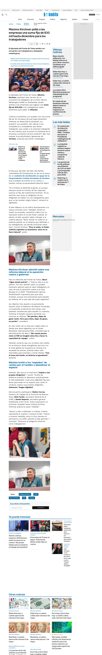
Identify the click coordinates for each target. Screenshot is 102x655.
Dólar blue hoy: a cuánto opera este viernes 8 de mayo (60, 73)
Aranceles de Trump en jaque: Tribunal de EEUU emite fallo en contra (40, 540)
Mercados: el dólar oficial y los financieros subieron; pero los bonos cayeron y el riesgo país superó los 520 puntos (61, 643)
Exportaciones (55, 10)
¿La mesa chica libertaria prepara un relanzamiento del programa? (61, 93)
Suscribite (41, 507)
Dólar (20, 19)
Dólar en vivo (15, 10)
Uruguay (85, 19)
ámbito (11, 24)
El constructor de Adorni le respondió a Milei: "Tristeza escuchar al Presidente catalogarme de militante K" (64, 133)
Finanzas (42, 19)
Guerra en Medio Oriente (87, 10)
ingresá (98, 14)
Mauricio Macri (14, 498)
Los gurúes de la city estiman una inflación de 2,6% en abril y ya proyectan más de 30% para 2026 (64, 168)
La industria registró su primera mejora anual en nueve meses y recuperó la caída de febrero (64, 151)
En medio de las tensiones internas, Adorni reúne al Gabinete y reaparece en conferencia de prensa (30, 65)
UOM (36, 494)
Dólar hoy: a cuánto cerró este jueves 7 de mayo (63, 181)
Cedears (72, 220)
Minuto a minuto (58, 634)
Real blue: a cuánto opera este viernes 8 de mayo (18, 639)
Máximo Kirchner (26, 24)
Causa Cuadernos (67, 10)
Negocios (63, 19)
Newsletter (98, 19)
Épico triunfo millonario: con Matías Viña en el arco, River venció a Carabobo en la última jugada (61, 61)
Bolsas (60, 220)
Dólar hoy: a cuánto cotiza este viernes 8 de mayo (61, 83)
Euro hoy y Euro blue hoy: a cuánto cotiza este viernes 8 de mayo (61, 615)
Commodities (66, 220)
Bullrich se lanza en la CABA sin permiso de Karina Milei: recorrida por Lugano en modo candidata (22, 153)
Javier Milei (39, 10)
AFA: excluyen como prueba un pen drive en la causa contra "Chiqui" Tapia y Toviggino (67, 557)
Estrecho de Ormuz (28, 10)
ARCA (46, 10)
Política (52, 19)
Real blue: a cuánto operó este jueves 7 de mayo (39, 639)
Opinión (74, 19)
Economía (30, 19)
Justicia (31, 498)
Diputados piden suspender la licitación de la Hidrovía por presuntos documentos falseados (68, 533)
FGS (76, 10)
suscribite (92, 14)
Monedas (55, 220)
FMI (24, 498)
